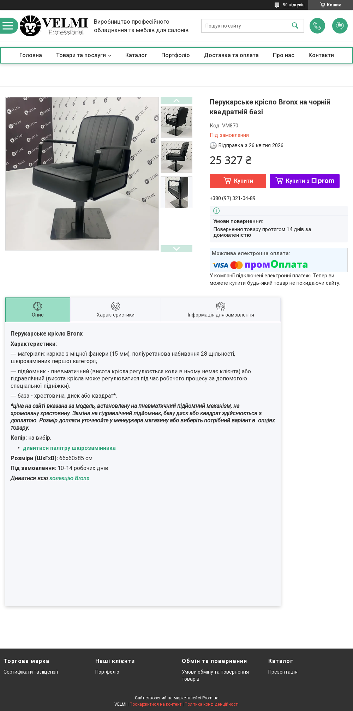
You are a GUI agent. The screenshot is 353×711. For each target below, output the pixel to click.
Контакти (321, 55)
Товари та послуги (81, 55)
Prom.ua (210, 697)
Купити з (310, 180)
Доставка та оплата (231, 55)
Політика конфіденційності (212, 704)
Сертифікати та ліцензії (31, 672)
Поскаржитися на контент (155, 704)
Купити (243, 180)
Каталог (136, 55)
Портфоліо (175, 55)
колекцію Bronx (68, 478)
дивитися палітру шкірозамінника (69, 448)
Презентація (283, 672)
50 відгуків (294, 4)
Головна (30, 55)
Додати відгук (340, 26)
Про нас (283, 55)
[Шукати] (295, 25)
